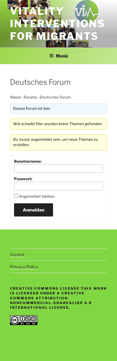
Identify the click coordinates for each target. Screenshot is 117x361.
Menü (58, 55)
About (15, 97)
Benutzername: (27, 161)
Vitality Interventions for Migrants (57, 23)
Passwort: (23, 178)
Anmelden (33, 209)
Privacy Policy (24, 266)
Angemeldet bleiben (37, 196)
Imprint (17, 254)
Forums (30, 97)
